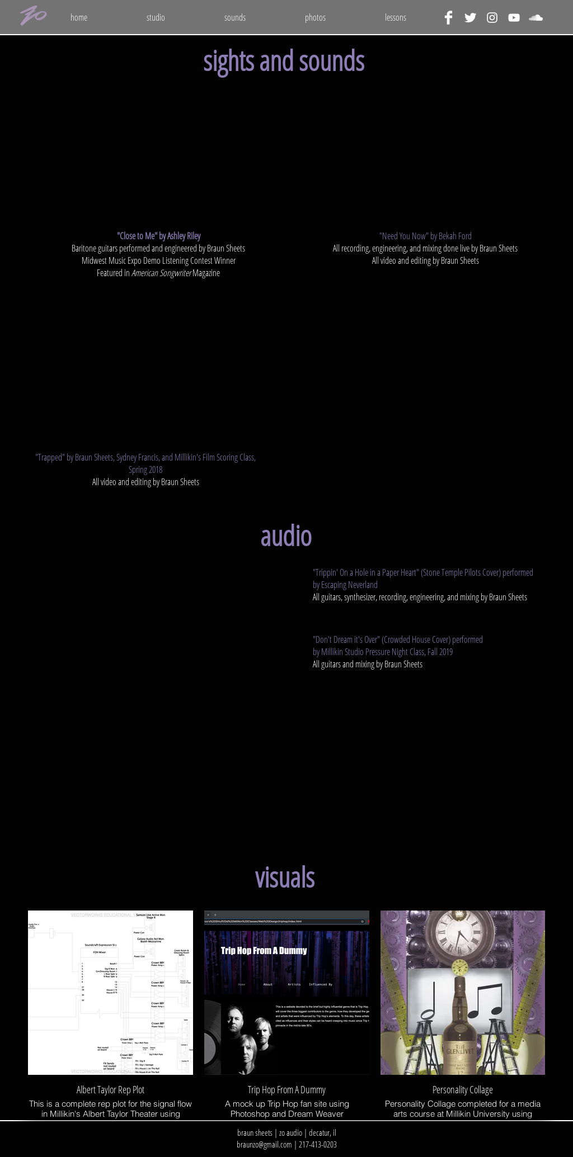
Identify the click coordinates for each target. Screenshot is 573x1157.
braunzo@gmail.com (264, 1144)
